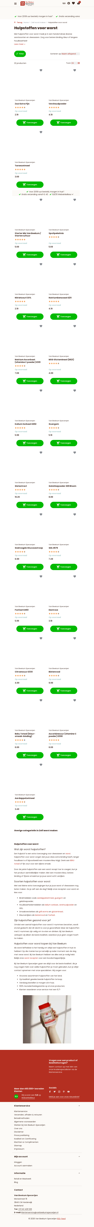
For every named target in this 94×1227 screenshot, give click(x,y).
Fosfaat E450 (21, 610)
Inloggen (18, 1162)
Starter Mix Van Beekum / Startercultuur (28, 234)
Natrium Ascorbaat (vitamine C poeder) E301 (28, 360)
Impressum (19, 1149)
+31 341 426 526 (25, 1209)
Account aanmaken (23, 1165)
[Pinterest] (64, 1091)
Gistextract (21, 486)
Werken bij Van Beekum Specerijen (29, 1125)
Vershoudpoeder (57, 104)
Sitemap (18, 1145)
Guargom (54, 424)
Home (27, 22)
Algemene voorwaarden (25, 1121)
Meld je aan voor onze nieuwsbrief (64, 1096)
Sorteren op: (55, 53)
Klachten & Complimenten (26, 1142)
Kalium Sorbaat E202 (25, 424)
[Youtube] (68, 1091)
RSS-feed (61, 1218)
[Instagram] (59, 1091)
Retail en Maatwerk (22, 1178)
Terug (18, 22)
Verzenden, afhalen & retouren (28, 1114)
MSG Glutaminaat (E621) (61, 359)
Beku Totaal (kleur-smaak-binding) (25, 735)
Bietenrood (54, 672)
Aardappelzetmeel (25, 798)
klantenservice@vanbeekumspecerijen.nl (39, 1212)
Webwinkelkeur (28, 1097)
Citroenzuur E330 (24, 672)
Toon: (68, 63)
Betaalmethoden (21, 1118)
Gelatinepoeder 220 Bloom (62, 486)
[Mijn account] (68, 3)
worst (68, 853)
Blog (16, 1182)
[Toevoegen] (30, 122)
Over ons (18, 1128)
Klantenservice (20, 1111)
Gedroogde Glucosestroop (29, 548)
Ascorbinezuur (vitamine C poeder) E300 (62, 735)
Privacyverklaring (21, 1135)
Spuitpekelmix (56, 233)
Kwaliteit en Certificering (25, 1138)
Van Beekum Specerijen (25, 100)
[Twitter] (55, 1091)
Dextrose (53, 610)
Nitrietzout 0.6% (23, 297)
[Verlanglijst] (73, 3)
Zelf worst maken (39, 22)
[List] (79, 63)
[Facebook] (50, 1091)
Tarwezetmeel (22, 165)
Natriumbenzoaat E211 (60, 297)
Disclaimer (19, 1132)
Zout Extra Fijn (22, 104)
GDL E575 (53, 548)
